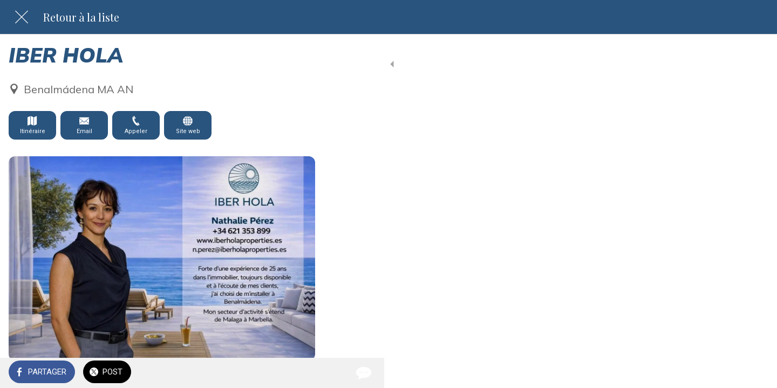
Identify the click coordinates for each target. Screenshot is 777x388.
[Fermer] (21, 17)
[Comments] (302, 373)
